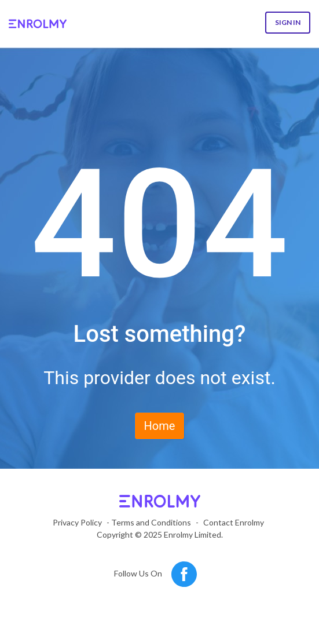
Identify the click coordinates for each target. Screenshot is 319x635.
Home (159, 426)
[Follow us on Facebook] (184, 574)
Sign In (287, 22)
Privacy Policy (77, 522)
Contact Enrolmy (233, 522)
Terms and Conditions (151, 522)
